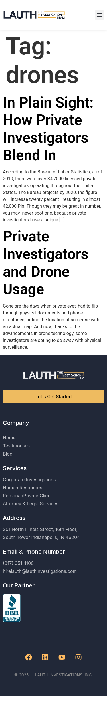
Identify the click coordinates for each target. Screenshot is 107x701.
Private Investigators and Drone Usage (45, 263)
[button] (99, 15)
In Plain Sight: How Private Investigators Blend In (48, 129)
